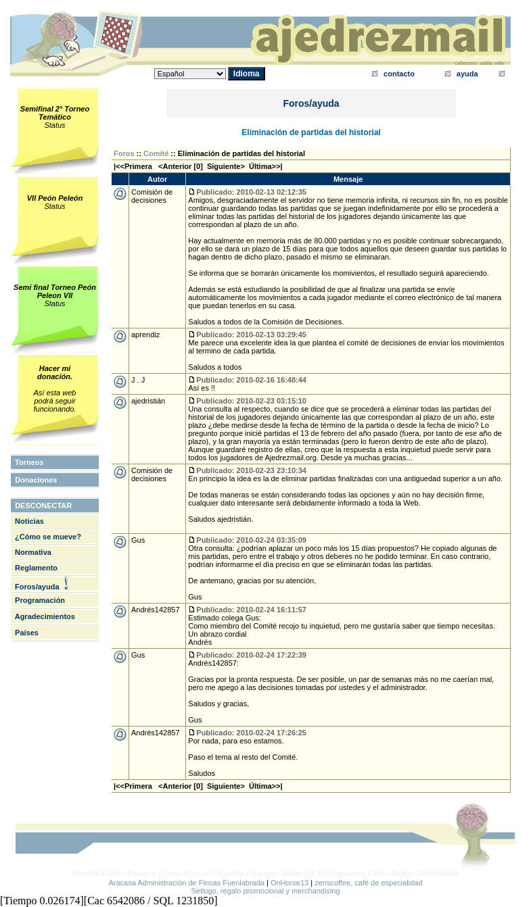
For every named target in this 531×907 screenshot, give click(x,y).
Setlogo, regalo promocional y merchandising (265, 891)
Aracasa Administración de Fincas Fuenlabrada (186, 883)
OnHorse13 (289, 883)
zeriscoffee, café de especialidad (368, 883)
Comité (155, 153)
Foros (124, 153)
